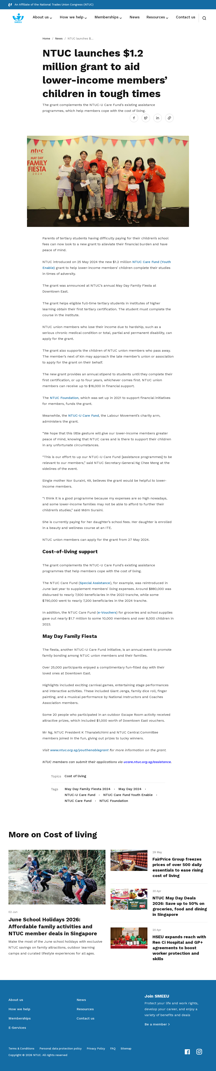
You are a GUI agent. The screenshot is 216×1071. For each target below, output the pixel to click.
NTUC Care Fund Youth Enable (128, 795)
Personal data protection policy (60, 1048)
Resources (85, 1009)
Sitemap (126, 1048)
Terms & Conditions (21, 1048)
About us (15, 1000)
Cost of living (75, 776)
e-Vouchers (107, 612)
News (59, 38)
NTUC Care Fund (78, 801)
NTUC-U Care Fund (83, 415)
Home (46, 38)
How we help (19, 1009)
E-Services (17, 1028)
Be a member (155, 1024)
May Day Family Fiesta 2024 (88, 789)
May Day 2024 (130, 789)
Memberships (19, 1018)
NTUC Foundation (64, 398)
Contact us (85, 1018)
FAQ (113, 1048)
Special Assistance (95, 583)
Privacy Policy (96, 1048)
